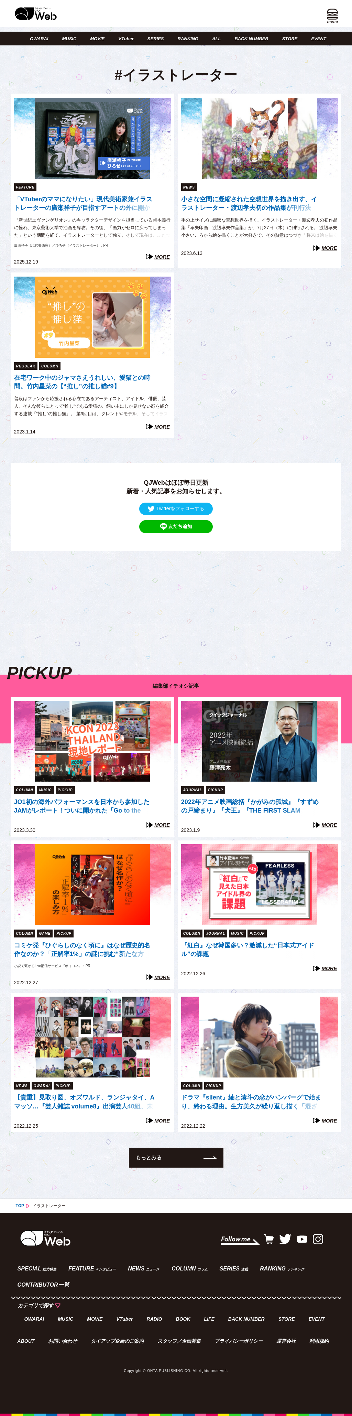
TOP (20, 1205)
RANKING (188, 38)
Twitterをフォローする (176, 509)
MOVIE (97, 38)
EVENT (318, 38)
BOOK (183, 1319)
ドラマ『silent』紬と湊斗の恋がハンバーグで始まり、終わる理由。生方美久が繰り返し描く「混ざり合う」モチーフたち (251, 1102)
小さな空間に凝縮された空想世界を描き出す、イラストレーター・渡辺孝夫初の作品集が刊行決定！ (249, 204)
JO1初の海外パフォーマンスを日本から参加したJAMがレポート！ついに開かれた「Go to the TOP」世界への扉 (82, 807)
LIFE (209, 1319)
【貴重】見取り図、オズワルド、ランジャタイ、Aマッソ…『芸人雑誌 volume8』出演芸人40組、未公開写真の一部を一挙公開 (84, 1102)
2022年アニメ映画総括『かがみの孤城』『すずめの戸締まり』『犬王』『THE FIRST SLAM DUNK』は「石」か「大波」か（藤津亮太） (250, 807)
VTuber (126, 38)
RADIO (154, 1319)
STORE (290, 38)
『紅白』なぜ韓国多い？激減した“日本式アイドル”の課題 (247, 949)
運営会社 (286, 1341)
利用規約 (319, 1341)
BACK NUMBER (251, 38)
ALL (216, 38)
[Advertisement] (176, 599)
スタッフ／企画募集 (179, 1341)
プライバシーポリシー (238, 1341)
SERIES (155, 38)
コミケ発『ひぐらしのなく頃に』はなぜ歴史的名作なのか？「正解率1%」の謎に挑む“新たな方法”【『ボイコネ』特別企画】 (82, 950)
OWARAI (39, 38)
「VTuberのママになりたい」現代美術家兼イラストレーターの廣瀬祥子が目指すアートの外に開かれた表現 (83, 204)
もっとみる (149, 1157)
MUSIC (69, 38)
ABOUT (26, 1341)
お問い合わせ (62, 1341)
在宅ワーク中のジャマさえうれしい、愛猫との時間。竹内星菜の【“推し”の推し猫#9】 (82, 382)
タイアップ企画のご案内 (117, 1341)
